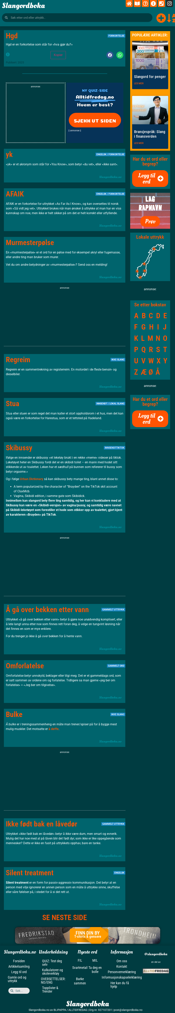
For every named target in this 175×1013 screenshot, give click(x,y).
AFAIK (15, 194)
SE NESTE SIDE (64, 917)
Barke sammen (80, 981)
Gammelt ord (116, 665)
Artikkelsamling (19, 966)
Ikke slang (117, 359)
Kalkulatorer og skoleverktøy (52, 971)
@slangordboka (155, 954)
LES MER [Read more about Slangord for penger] (139, 83)
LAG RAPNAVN (150, 203)
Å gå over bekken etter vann (47, 609)
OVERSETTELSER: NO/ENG (53, 980)
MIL (95, 960)
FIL (80, 960)
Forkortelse (116, 35)
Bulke (14, 714)
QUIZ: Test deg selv (52, 963)
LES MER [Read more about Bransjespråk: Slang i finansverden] (139, 143)
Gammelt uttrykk (113, 609)
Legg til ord (19, 972)
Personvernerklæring (122, 972)
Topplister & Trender (50, 989)
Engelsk (101, 154)
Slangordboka (23, 6)
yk (9, 154)
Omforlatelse (25, 666)
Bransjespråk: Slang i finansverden (149, 134)
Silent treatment (30, 872)
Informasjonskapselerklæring (122, 977)
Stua (12, 403)
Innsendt (101, 403)
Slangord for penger (150, 76)
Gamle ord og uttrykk (17, 979)
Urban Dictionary (32, 479)
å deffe (54, 729)
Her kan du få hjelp (119, 984)
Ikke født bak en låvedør (41, 824)
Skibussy (19, 447)
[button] (109, 55)
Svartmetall (80, 968)
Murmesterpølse (30, 242)
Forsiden (19, 961)
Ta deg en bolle (95, 970)
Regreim (18, 359)
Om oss (122, 961)
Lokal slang (117, 403)
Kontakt (121, 966)
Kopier (58, 55)
